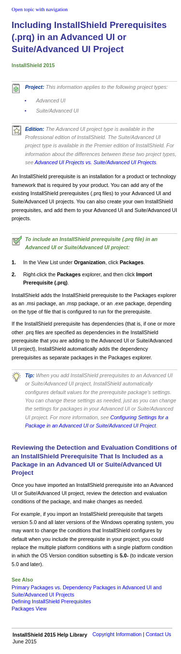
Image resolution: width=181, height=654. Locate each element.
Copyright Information (116, 634)
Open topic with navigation (40, 9)
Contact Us (158, 634)
